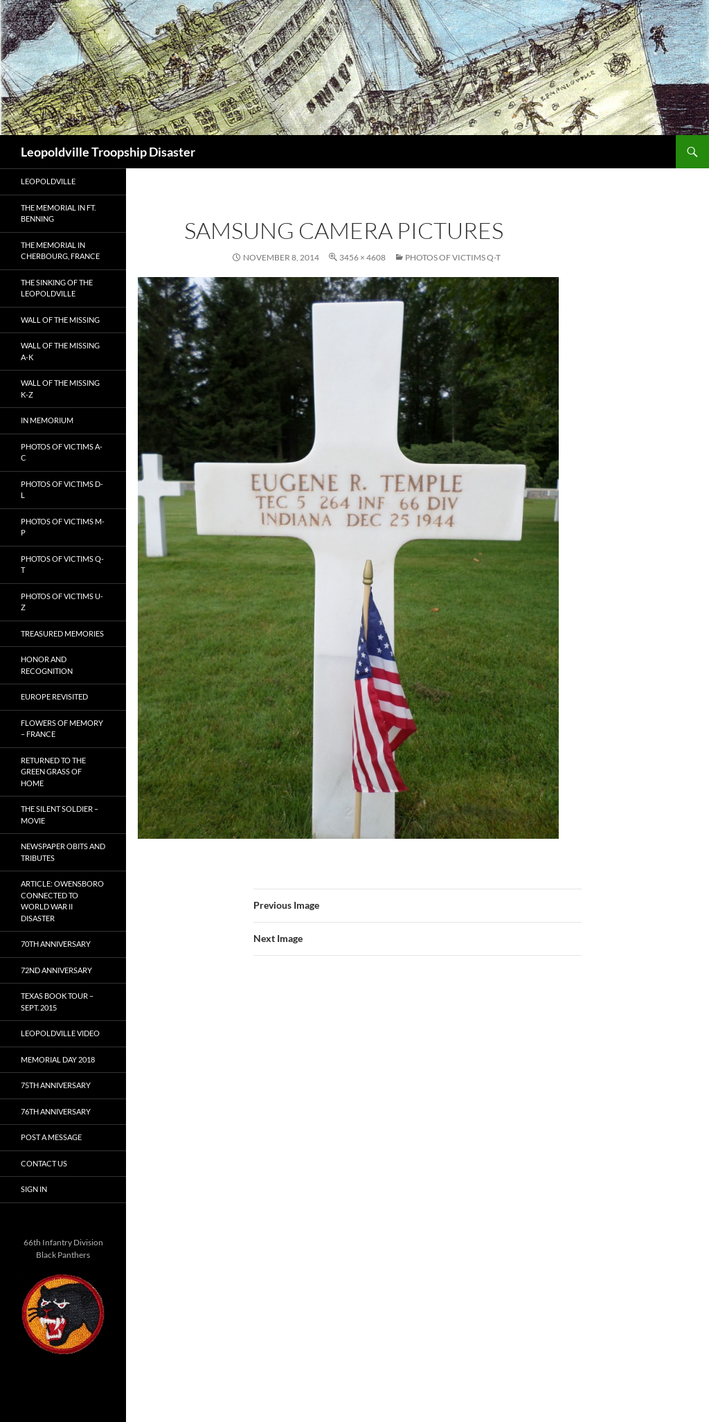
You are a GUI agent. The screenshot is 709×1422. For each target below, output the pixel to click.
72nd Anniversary (56, 970)
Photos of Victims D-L (62, 489)
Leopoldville (48, 181)
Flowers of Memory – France (62, 728)
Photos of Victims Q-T (453, 257)
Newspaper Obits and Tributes (63, 852)
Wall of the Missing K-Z (60, 388)
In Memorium (47, 420)
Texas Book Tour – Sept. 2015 (57, 1001)
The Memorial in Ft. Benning (58, 213)
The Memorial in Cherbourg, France (60, 250)
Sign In (34, 1188)
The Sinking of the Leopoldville (57, 288)
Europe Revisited (54, 696)
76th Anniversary (56, 1111)
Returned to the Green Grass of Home (53, 772)
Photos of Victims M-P (63, 527)
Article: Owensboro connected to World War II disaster (62, 901)
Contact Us (44, 1163)
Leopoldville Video (60, 1033)
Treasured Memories (62, 633)
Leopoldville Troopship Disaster (108, 151)
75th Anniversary (56, 1085)
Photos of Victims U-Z (62, 602)
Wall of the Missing (60, 319)
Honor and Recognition (47, 665)
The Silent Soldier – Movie (59, 814)
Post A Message (51, 1136)
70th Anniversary (56, 943)
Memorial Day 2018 (58, 1059)
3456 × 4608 (362, 257)
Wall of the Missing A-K (60, 351)
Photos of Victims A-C (61, 452)
